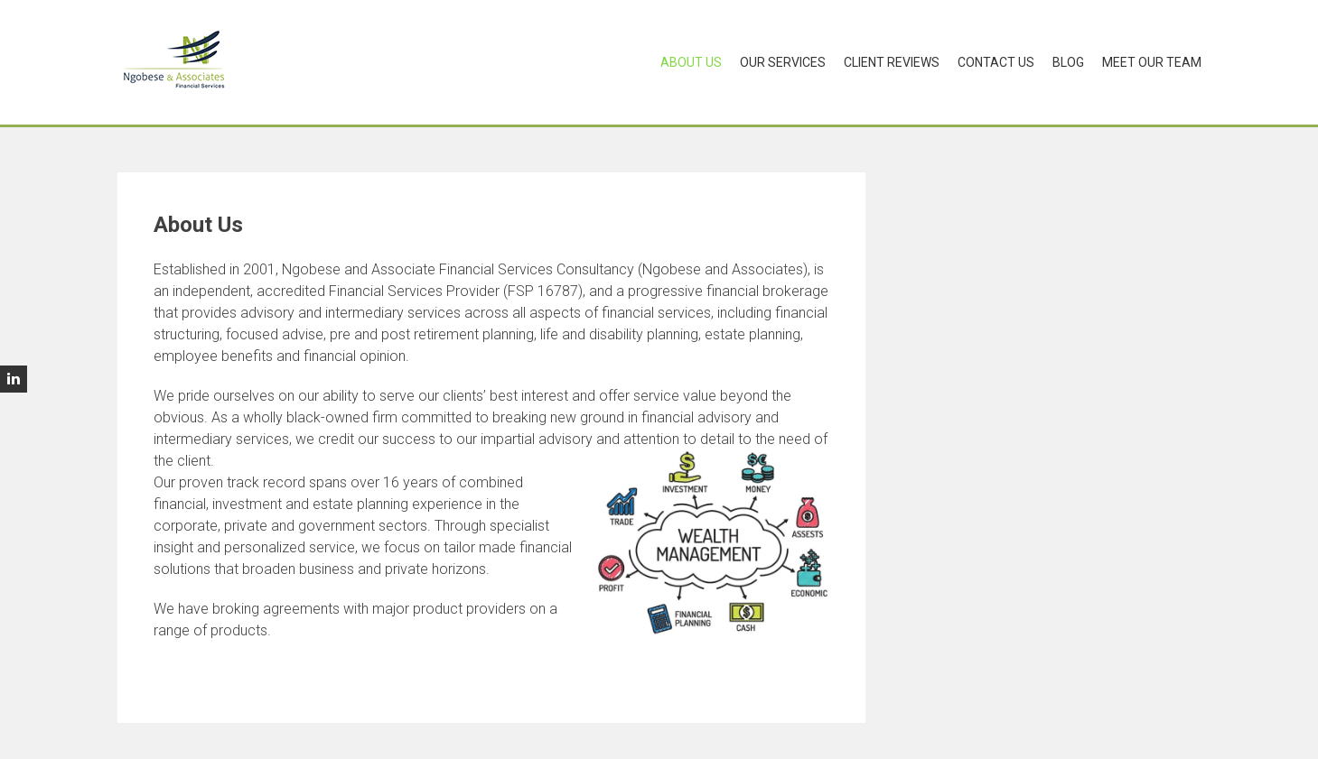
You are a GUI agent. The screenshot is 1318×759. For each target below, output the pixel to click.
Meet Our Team (1151, 62)
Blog (1068, 62)
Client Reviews (891, 62)
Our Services (783, 62)
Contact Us (996, 62)
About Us (691, 62)
